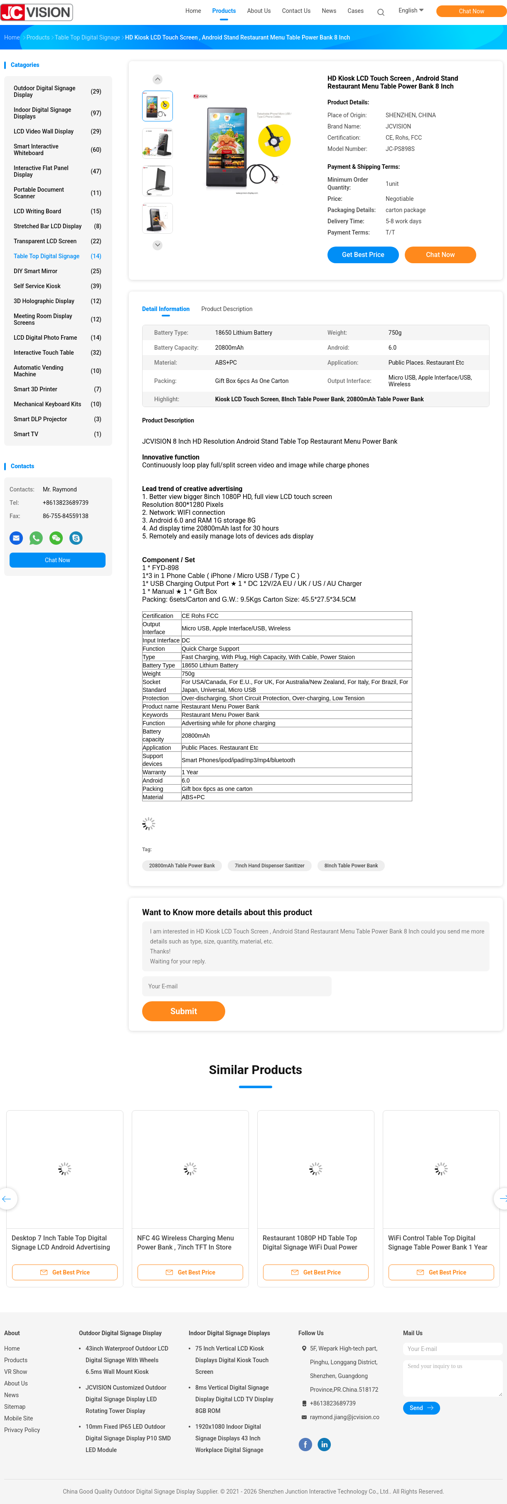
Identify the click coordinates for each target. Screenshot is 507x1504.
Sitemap (14, 1406)
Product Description (226, 309)
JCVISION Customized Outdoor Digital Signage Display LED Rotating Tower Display (126, 1399)
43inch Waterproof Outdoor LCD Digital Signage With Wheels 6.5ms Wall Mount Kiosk (127, 1360)
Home (12, 1348)
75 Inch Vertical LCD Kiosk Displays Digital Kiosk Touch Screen (231, 1360)
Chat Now (472, 11)
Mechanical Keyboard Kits (57, 404)
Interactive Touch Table (57, 352)
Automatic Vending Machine (57, 371)
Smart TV (57, 434)
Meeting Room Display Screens (57, 319)
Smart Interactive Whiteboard (57, 149)
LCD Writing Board (57, 211)
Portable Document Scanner (57, 193)
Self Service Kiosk (57, 286)
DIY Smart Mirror (57, 271)
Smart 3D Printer (57, 389)
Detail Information (166, 309)
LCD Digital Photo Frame (57, 337)
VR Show (15, 1371)
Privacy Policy (22, 1430)
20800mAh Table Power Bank (182, 866)
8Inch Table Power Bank (351, 866)
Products (15, 1360)
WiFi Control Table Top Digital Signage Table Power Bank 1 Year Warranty (437, 1247)
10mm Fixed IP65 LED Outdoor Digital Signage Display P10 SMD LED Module (128, 1438)
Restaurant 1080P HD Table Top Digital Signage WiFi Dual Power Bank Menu (310, 1247)
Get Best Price (363, 255)
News (11, 1395)
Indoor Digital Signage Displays (57, 113)
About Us (16, 1383)
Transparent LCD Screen (57, 241)
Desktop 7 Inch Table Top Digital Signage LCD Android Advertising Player (61, 1247)
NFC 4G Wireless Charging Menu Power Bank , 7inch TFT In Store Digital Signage (185, 1247)
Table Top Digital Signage (57, 256)
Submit (183, 1011)
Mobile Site (18, 1418)
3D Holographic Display (57, 301)
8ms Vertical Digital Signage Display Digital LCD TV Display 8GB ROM (234, 1399)
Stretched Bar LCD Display (57, 226)
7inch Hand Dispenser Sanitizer (270, 866)
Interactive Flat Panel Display (57, 171)
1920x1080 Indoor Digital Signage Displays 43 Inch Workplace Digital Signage (229, 1438)
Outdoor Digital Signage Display (57, 91)
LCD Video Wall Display (57, 131)
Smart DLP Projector (57, 419)
